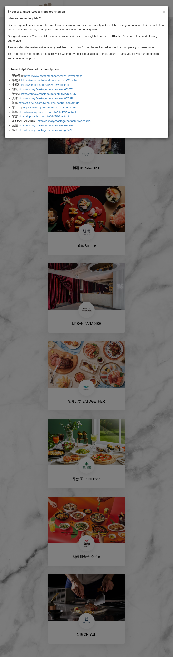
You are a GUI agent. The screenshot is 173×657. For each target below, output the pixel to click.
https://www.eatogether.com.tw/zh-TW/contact (53, 75)
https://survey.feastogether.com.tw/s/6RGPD (46, 125)
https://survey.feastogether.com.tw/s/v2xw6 (64, 121)
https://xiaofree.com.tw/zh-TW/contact (45, 84)
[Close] (164, 12)
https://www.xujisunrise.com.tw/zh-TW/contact (47, 112)
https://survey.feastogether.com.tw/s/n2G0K (48, 93)
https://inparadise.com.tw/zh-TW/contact (44, 116)
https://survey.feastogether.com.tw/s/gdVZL (46, 130)
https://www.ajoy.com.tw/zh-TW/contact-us (49, 107)
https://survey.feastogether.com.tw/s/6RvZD (46, 89)
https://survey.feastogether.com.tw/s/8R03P (46, 98)
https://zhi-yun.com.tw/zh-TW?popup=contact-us (49, 102)
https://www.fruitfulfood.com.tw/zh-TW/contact (50, 80)
